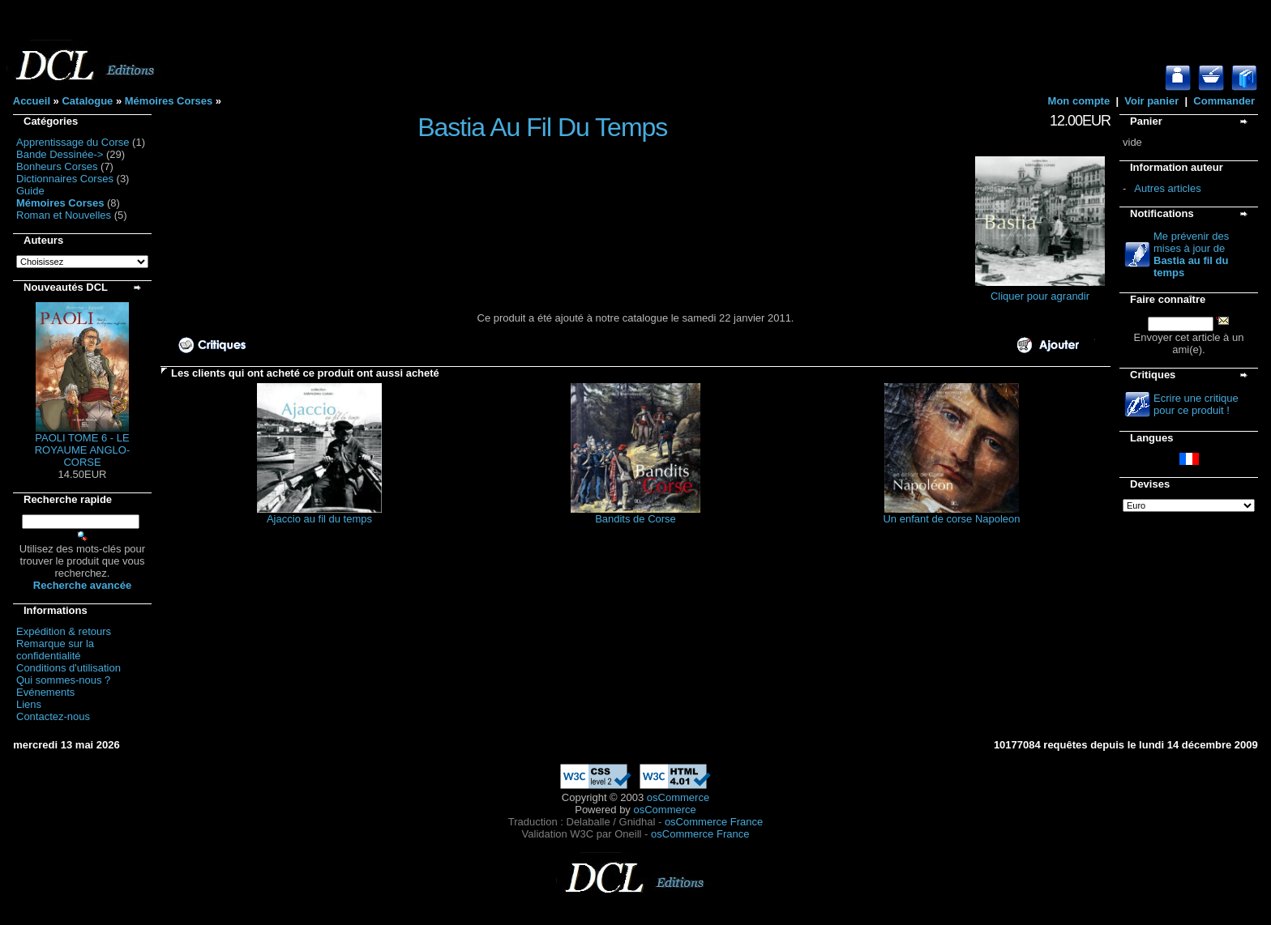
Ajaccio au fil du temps (319, 519)
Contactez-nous (53, 716)
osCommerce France (714, 822)
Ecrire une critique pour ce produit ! (1196, 404)
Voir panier (1151, 101)
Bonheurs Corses (56, 166)
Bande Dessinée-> (59, 154)
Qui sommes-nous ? (63, 680)
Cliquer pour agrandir (1040, 291)
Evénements (45, 692)
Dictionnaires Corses (64, 179)
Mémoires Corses (168, 101)
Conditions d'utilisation (68, 668)
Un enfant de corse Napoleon (951, 519)
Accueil (31, 101)
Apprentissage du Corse (72, 142)
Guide (30, 191)
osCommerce (678, 797)
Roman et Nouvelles (63, 215)
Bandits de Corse (635, 519)
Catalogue (87, 101)
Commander (1224, 101)
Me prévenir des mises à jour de (1191, 254)
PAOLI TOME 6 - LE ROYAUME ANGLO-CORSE (83, 450)
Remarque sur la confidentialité (55, 649)
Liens (28, 704)
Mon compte (1079, 101)
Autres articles (1167, 188)
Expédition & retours (63, 631)
